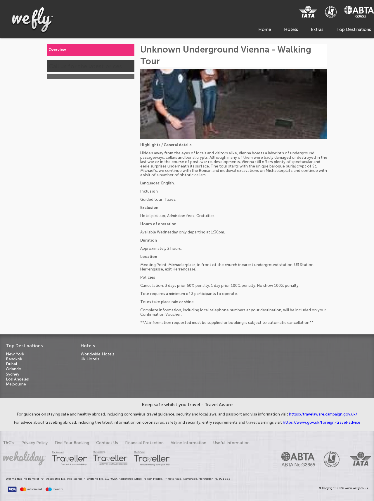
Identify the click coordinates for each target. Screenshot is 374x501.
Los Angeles (17, 379)
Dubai (11, 364)
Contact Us (107, 442)
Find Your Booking (72, 442)
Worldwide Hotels (98, 354)
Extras (317, 29)
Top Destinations (353, 29)
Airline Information (188, 442)
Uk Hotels (90, 359)
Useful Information (231, 442)
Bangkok (14, 359)
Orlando (13, 368)
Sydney (12, 374)
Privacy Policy (34, 442)
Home (264, 29)
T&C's (8, 442)
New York (15, 354)
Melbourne (16, 384)
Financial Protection (144, 442)
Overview (57, 50)
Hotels (291, 29)
